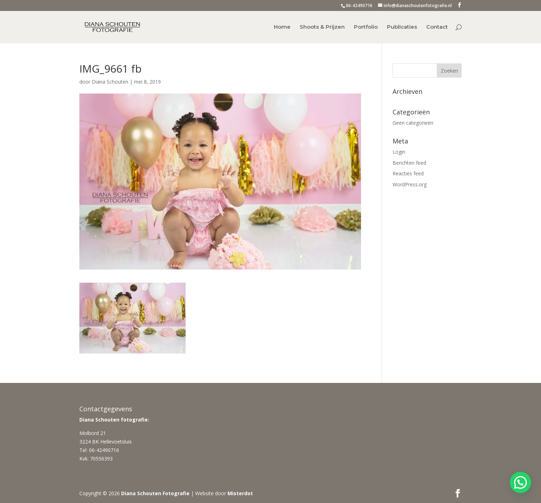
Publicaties (402, 27)
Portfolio (366, 27)
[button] (520, 482)
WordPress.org (410, 184)
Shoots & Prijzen (322, 27)
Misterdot (240, 493)
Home (282, 27)
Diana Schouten (110, 81)
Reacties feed (408, 173)
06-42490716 (359, 5)
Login (399, 151)
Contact (437, 27)
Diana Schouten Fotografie (155, 493)
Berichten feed (409, 162)
